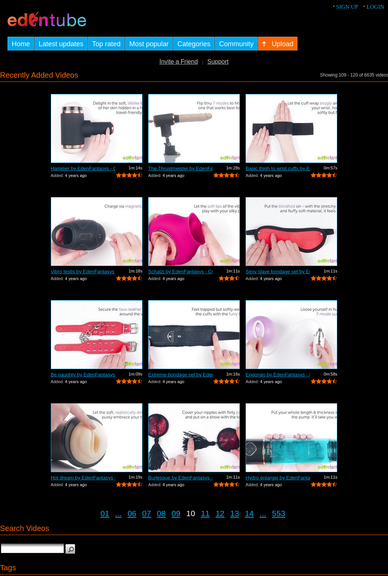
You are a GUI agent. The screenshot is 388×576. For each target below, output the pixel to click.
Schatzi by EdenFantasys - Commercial (180, 271)
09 (176, 513)
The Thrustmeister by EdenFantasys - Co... (180, 168)
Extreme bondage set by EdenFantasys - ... (180, 374)
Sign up (347, 7)
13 (234, 513)
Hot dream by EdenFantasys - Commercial (83, 478)
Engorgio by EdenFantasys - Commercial (278, 374)
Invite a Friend (179, 61)
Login (375, 7)
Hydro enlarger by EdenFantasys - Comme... (278, 478)
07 (146, 513)
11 (205, 513)
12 (220, 513)
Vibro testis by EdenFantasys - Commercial (83, 271)
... (118, 513)
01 (104, 513)
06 (132, 513)
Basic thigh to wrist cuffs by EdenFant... (278, 168)
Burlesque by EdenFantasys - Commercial (180, 478)
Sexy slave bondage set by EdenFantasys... (278, 271)
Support (217, 61)
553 (278, 513)
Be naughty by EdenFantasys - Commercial (83, 374)
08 (161, 513)
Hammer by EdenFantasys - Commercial (83, 168)
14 (249, 513)
